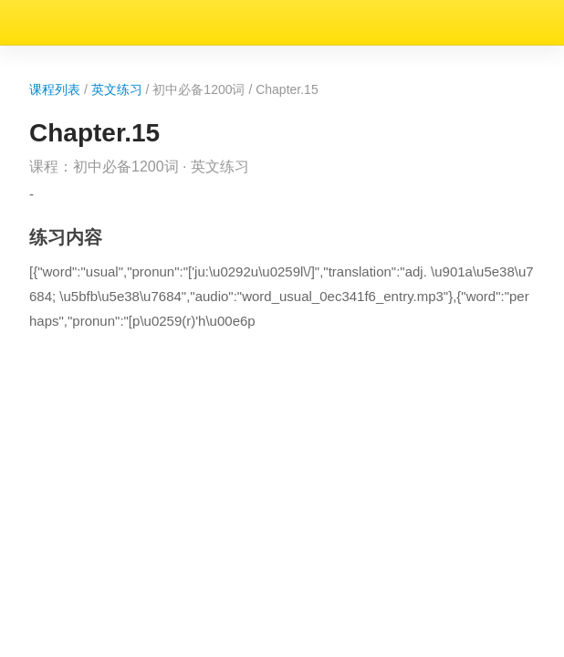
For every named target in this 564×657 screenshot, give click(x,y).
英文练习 (99, 53)
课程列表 (29, 53)
